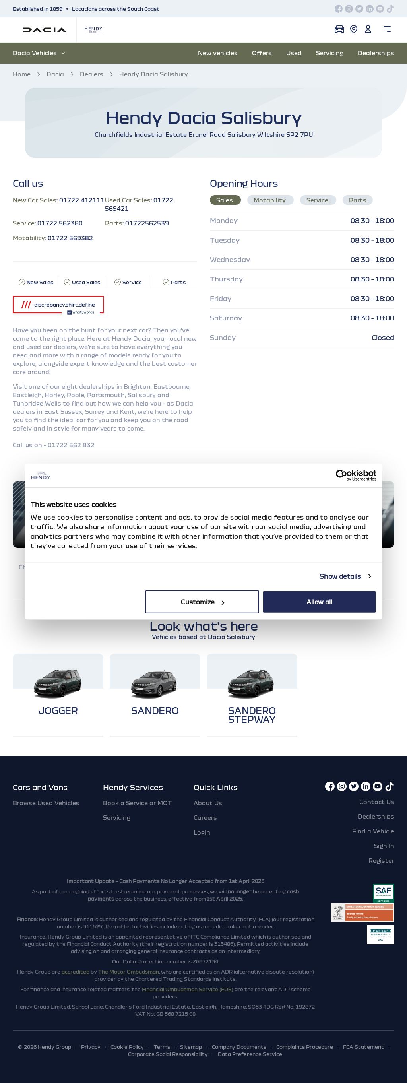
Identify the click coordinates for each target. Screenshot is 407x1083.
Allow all (319, 601)
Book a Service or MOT (137, 803)
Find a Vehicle (373, 831)
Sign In (384, 845)
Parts (357, 200)
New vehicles (218, 53)
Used (294, 53)
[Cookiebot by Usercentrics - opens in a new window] (341, 475)
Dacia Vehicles (39, 53)
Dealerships (376, 53)
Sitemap (191, 1047)
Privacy (91, 1047)
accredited (75, 971)
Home (22, 74)
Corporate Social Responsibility (168, 1054)
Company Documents (239, 1047)
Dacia (55, 74)
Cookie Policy (127, 1047)
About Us (208, 803)
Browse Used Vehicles (46, 803)
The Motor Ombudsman (128, 971)
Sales (225, 200)
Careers (205, 817)
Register (381, 860)
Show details (340, 576)
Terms (162, 1047)
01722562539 (147, 223)
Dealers (91, 74)
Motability (270, 200)
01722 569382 (70, 238)
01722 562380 (60, 223)
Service (318, 200)
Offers (262, 53)
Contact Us (376, 801)
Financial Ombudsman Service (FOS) (187, 989)
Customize (202, 601)
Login (202, 832)
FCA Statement (363, 1047)
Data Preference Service (250, 1054)
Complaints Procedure (304, 1047)
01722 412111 (82, 200)
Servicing (329, 53)
